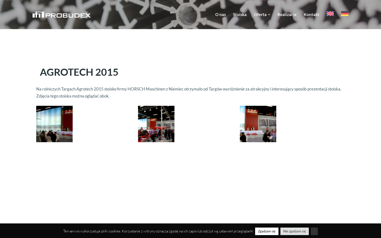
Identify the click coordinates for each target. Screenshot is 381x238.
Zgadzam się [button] (267, 231)
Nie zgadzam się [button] (294, 231)
